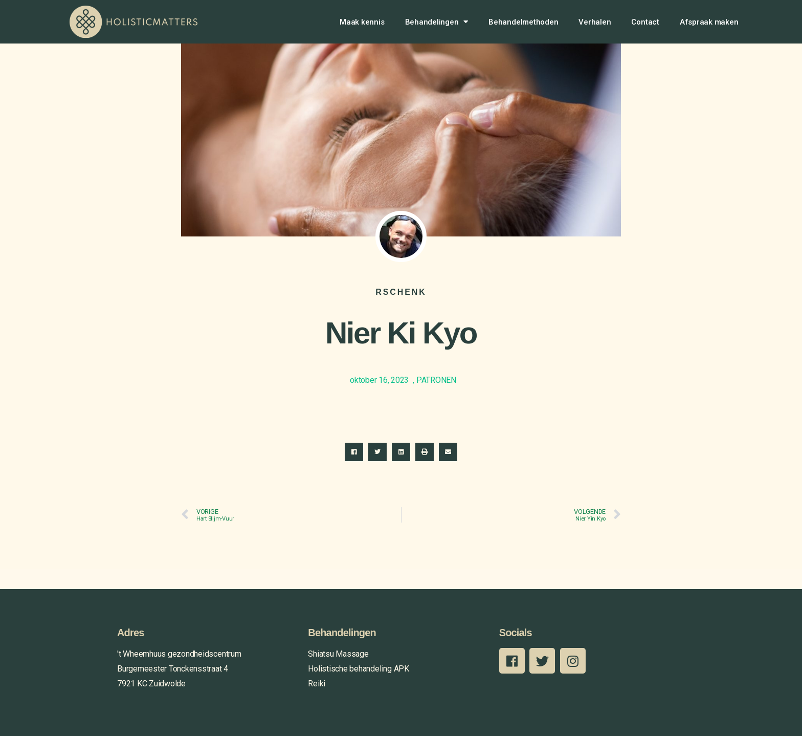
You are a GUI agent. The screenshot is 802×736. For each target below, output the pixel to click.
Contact (645, 22)
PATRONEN (436, 380)
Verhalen (594, 22)
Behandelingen (437, 22)
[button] (354, 452)
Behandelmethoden (523, 22)
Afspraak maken (709, 22)
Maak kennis (362, 22)
